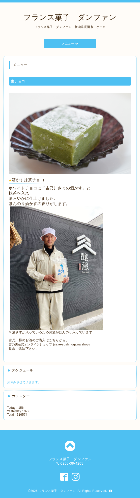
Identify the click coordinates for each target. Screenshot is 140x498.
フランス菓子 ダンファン (70, 17)
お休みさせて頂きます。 (24, 382)
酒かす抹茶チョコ (28, 180)
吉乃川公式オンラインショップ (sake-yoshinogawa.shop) (49, 344)
